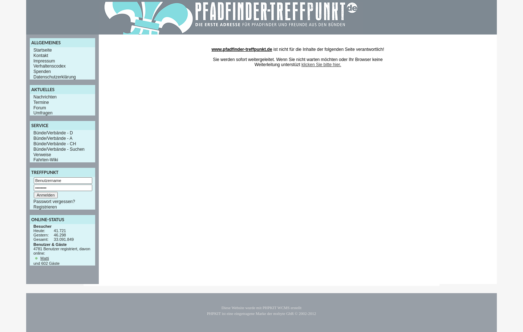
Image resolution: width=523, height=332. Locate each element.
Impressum (44, 60)
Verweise (42, 154)
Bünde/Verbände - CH (54, 143)
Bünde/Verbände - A (52, 138)
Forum (39, 107)
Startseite (42, 50)
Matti (44, 258)
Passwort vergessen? (54, 201)
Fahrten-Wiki (45, 159)
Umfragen (43, 113)
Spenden (42, 71)
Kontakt (40, 55)
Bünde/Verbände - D (53, 132)
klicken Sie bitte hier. (321, 64)
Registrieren (45, 207)
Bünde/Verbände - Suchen (59, 149)
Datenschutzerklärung (54, 77)
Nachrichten (45, 97)
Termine (41, 102)
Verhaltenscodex (49, 66)
